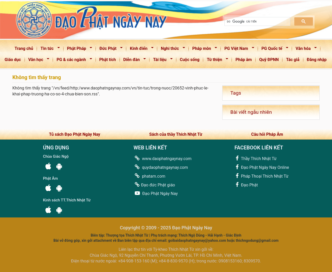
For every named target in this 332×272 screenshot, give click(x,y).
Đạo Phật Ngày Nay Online (261, 167)
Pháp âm (243, 59)
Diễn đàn (133, 60)
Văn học (37, 60)
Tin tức (48, 49)
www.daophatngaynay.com (162, 158)
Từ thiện (215, 60)
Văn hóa (304, 49)
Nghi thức (171, 49)
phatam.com (149, 176)
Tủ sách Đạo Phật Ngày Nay (74, 134)
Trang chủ (24, 48)
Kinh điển (140, 49)
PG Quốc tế (273, 49)
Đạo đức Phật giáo (154, 184)
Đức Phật (109, 49)
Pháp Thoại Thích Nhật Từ (261, 176)
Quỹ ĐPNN (269, 59)
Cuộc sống (189, 59)
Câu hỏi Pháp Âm (267, 134)
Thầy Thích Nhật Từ (255, 158)
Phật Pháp (78, 49)
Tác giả (292, 59)
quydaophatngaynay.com (160, 167)
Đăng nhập (317, 59)
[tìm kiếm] (257, 22)
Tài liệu (161, 60)
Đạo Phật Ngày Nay (155, 193)
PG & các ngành (72, 60)
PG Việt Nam (237, 49)
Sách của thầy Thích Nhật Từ (175, 134)
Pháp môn (203, 49)
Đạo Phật (246, 184)
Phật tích (107, 59)
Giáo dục (13, 59)
